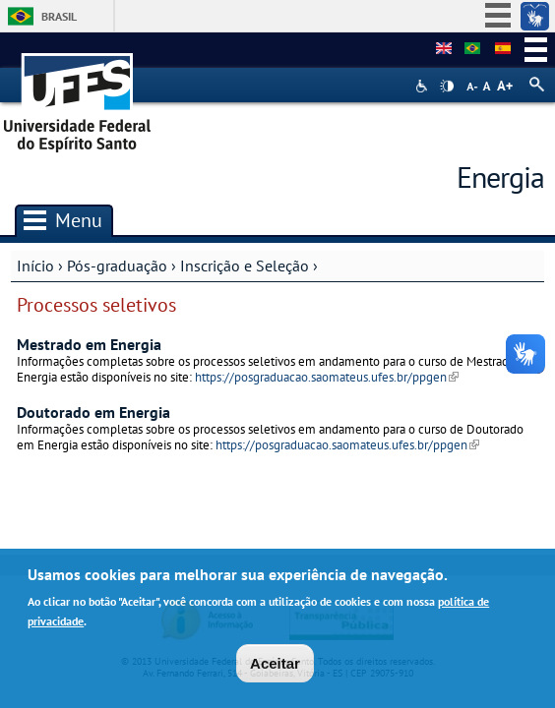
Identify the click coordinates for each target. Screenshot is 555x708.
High (447, 86)
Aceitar (275, 668)
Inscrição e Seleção (244, 265)
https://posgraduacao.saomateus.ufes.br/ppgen (327, 377)
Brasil (59, 16)
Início (35, 265)
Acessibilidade (423, 86)
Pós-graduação (117, 265)
